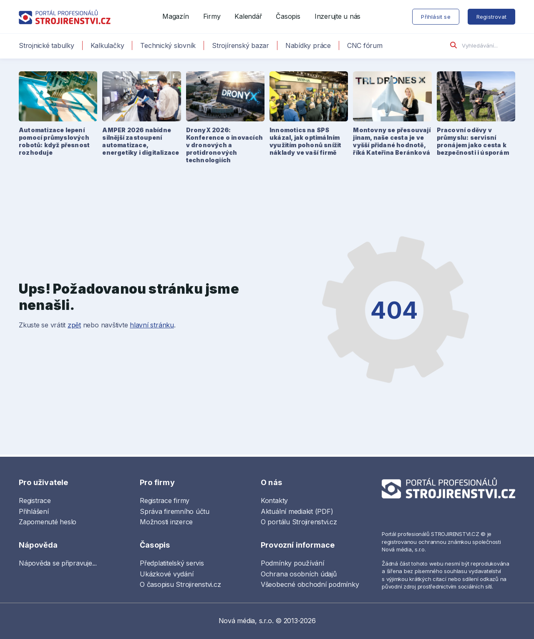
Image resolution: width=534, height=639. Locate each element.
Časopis (288, 16)
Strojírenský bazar (240, 45)
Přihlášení (34, 511)
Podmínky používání (292, 563)
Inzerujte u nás (337, 16)
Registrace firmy (164, 500)
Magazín (175, 16)
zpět (74, 325)
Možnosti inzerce (166, 522)
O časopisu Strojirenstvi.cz (180, 584)
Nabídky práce (308, 45)
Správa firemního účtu (174, 511)
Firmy (212, 16)
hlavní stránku (152, 325)
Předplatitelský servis (172, 563)
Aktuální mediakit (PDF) (297, 511)
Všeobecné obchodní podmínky (310, 584)
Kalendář (248, 16)
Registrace (35, 500)
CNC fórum (365, 45)
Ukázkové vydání (166, 574)
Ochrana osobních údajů (299, 574)
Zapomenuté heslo (47, 522)
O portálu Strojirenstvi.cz (299, 522)
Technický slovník (168, 45)
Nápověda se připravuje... (58, 563)
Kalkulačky (107, 45)
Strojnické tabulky (46, 45)
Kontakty (274, 500)
